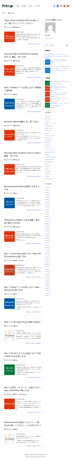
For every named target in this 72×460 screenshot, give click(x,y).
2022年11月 (47, 221)
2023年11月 (47, 197)
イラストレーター (49, 135)
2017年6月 (47, 269)
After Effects (48, 171)
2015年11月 (47, 293)
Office (17, 6)
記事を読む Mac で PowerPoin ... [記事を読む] (33, 277)
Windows (24, 6)
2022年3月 (47, 240)
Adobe (30, 6)
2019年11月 (47, 259)
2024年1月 (47, 192)
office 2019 (48, 140)
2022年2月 (47, 242)
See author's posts (49, 38)
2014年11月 (47, 295)
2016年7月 (47, 288)
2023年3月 (47, 211)
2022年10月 (47, 223)
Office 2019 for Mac (23, 394)
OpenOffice (48, 116)
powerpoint (21, 260)
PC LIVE (47, 35)
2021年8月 (47, 250)
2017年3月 (47, 273)
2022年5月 (47, 235)
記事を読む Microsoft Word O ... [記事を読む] (33, 209)
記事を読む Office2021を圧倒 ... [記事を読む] (33, 243)
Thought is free (43, 456)
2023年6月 (47, 204)
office (16, 260)
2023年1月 (47, 216)
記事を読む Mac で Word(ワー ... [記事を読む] (33, 311)
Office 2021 (17, 27)
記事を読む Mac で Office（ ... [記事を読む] (34, 412)
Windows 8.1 (48, 137)
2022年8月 (47, 228)
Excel (16, 325)
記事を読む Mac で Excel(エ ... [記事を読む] (34, 377)
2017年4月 (47, 271)
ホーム (5, 13)
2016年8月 (47, 285)
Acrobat (47, 154)
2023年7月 (47, 202)
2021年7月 (47, 252)
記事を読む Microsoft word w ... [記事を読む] (34, 445)
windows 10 (48, 130)
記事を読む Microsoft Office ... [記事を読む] (34, 77)
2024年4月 (47, 187)
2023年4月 (47, 209)
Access (47, 176)
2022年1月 (47, 245)
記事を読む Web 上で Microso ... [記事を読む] (33, 343)
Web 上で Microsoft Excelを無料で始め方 (22, 322)
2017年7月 (47, 266)
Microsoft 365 (49, 161)
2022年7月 (47, 230)
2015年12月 (47, 290)
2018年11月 (47, 264)
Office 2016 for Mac (50, 157)
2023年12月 (47, 195)
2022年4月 (47, 238)
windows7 (48, 147)
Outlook (47, 173)
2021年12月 (47, 247)
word (16, 94)
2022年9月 (47, 226)
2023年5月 (47, 207)
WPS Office (48, 118)
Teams (47, 121)
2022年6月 (47, 233)
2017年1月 (47, 276)
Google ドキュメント (50, 123)
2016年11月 (47, 281)
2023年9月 (47, 199)
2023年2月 (47, 214)
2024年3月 (47, 190)
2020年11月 (47, 257)
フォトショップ (49, 149)
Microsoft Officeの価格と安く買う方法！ (22, 122)
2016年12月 (47, 278)
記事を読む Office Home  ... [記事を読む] (34, 43)
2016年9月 (47, 283)
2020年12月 (47, 254)
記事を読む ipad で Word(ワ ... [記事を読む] (34, 111)
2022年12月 (47, 218)
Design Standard (49, 159)
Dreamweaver (49, 125)
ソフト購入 (37, 6)
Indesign (47, 166)
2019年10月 (47, 262)
